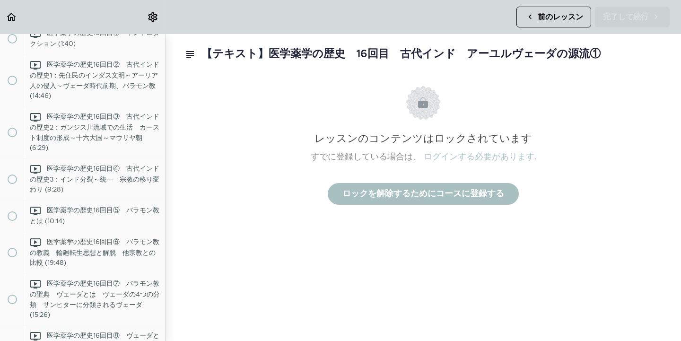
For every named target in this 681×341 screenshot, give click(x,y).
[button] (12, 17)
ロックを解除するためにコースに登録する (423, 194)
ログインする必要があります (479, 157)
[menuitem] (153, 17)
